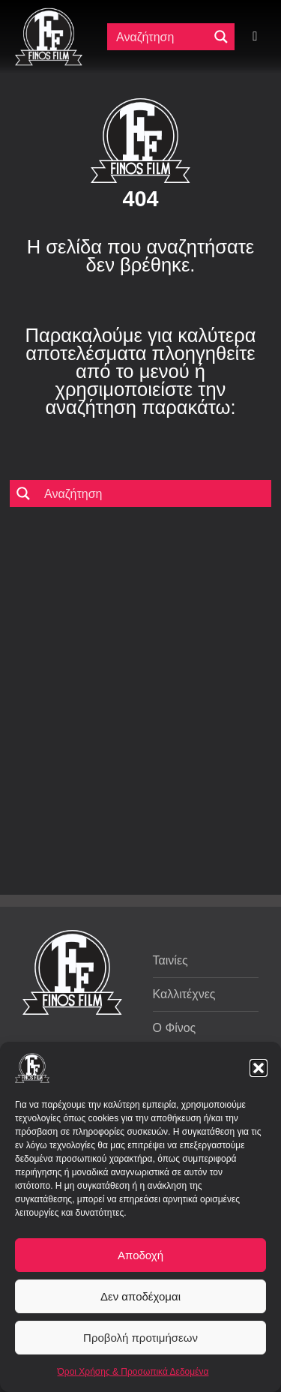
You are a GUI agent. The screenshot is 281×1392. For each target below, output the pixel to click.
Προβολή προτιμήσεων (140, 1337)
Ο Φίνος (174, 1028)
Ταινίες (170, 960)
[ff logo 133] (48, 14)
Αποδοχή (140, 1255)
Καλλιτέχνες (184, 994)
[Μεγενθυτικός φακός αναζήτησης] (221, 37)
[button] (258, 1068)
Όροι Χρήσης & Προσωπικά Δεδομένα (133, 1371)
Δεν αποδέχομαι (140, 1296)
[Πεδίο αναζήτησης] (161, 36)
